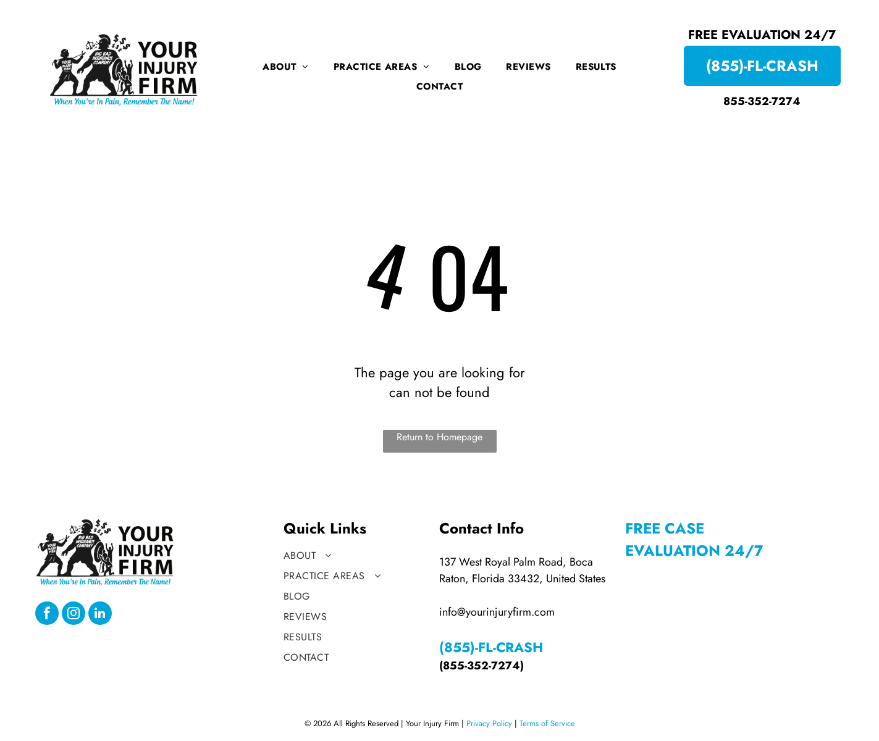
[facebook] (47, 614)
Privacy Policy (489, 723)
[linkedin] (100, 614)
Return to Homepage (439, 437)
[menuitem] (285, 67)
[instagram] (73, 614)
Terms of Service (547, 723)
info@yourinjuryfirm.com (497, 612)
